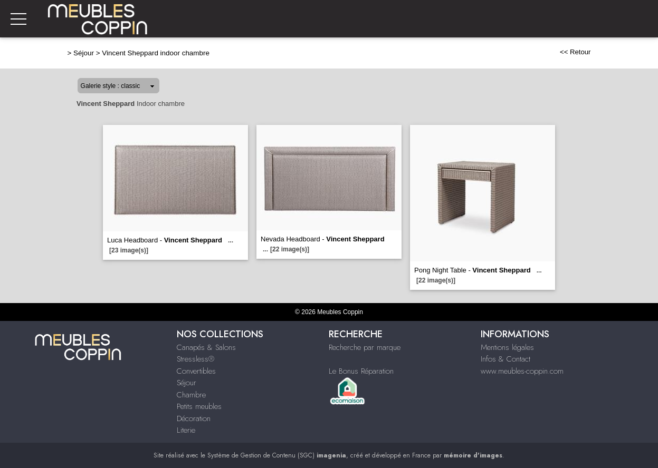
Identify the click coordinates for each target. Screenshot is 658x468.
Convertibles (196, 371)
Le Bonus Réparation (361, 371)
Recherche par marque (364, 347)
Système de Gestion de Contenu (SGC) (276, 455)
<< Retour (575, 52)
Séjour (83, 53)
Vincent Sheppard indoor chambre (155, 53)
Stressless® (195, 359)
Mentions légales (507, 347)
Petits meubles (199, 406)
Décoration (194, 418)
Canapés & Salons (206, 347)
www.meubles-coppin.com (522, 371)
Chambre (191, 395)
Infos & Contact (505, 359)
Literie (186, 430)
